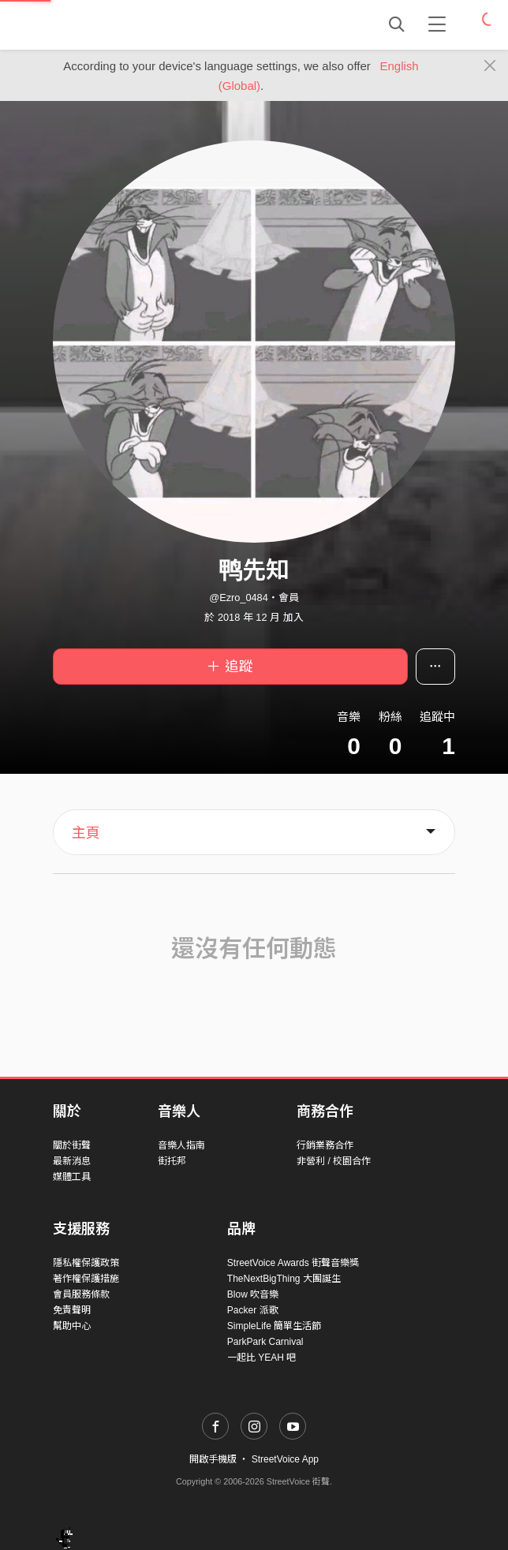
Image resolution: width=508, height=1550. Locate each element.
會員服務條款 (81, 1294)
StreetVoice (118, 24)
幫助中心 (72, 1326)
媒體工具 (72, 1176)
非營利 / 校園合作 (334, 1161)
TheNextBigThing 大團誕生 (284, 1278)
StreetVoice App (285, 1459)
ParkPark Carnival (265, 1341)
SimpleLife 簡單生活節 (274, 1326)
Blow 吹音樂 (252, 1294)
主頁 (86, 833)
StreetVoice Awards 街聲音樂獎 (293, 1262)
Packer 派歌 (252, 1310)
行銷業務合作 (325, 1145)
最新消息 (72, 1161)
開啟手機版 (213, 1459)
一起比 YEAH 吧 (261, 1357)
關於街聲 (72, 1145)
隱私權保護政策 (86, 1262)
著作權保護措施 (86, 1278)
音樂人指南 (181, 1145)
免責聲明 (72, 1310)
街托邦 (172, 1161)
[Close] (490, 66)
